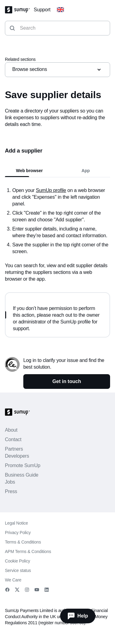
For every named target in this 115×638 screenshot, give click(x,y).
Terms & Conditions (23, 542)
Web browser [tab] (29, 170)
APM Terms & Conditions (28, 551)
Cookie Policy (17, 561)
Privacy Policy (18, 532)
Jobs (10, 482)
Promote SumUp (22, 465)
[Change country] (60, 9)
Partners (14, 449)
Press (11, 491)
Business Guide (21, 475)
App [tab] (86, 170)
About (11, 430)
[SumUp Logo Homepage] (19, 10)
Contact (13, 439)
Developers (17, 456)
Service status (18, 570)
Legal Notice (16, 523)
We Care (13, 579)
